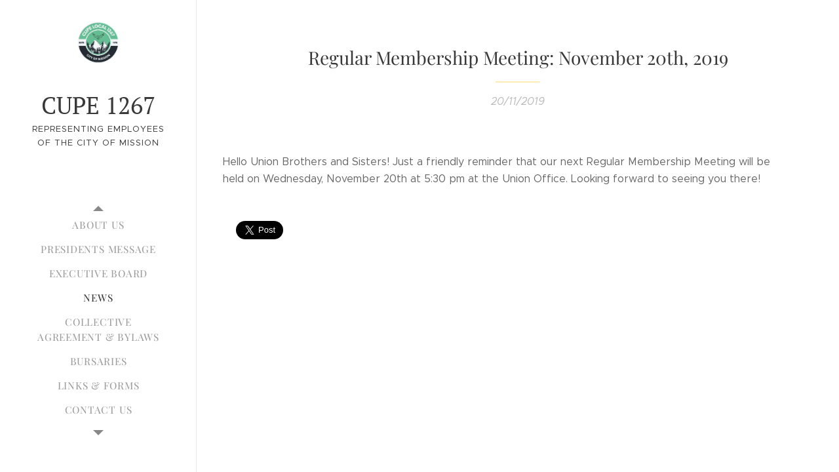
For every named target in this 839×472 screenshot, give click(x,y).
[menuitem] (98, 225)
